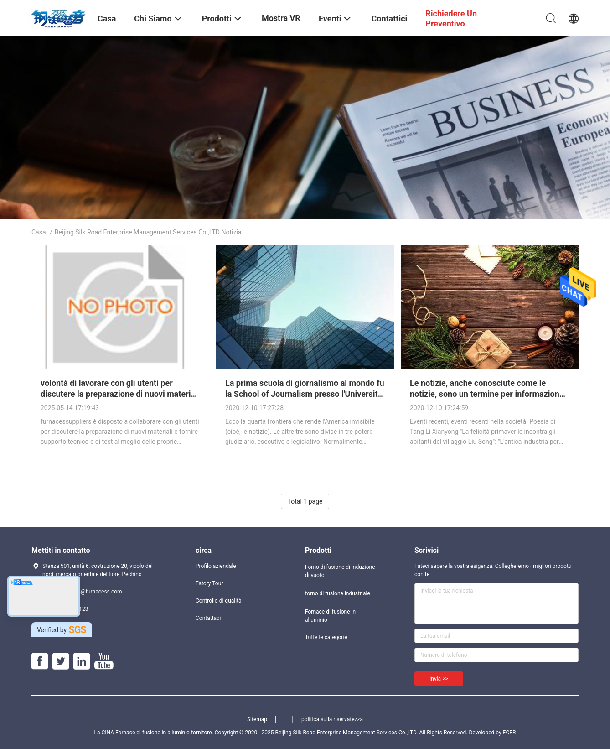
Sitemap (257, 719)
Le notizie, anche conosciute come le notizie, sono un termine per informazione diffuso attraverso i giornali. (487, 394)
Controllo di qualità (219, 601)
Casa (38, 232)
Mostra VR (281, 18)
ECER (509, 732)
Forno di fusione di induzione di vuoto (340, 571)
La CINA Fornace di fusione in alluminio (142, 732)
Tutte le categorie (326, 637)
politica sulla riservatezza (332, 719)
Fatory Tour (209, 583)
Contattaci (208, 618)
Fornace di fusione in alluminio (330, 616)
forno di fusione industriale (337, 593)
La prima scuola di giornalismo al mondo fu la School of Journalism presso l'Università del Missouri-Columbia (304, 394)
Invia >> (438, 679)
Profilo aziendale (216, 566)
